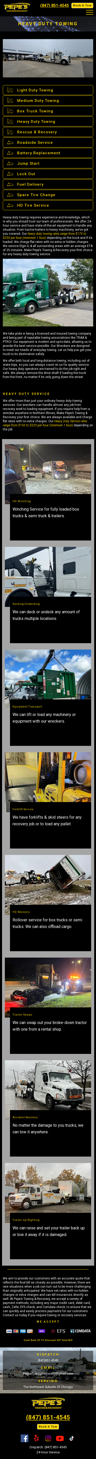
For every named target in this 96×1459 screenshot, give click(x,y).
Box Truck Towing (29, 111)
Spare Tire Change (31, 195)
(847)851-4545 (48, 1360)
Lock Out (20, 174)
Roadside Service (29, 142)
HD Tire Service (27, 205)
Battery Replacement (33, 153)
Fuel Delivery (25, 184)
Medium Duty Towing (32, 100)
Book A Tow (82, 5)
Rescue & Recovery (31, 132)
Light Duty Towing (29, 90)
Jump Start (23, 163)
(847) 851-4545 (54, 5)
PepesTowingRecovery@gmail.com (48, 1373)
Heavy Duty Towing (30, 121)
